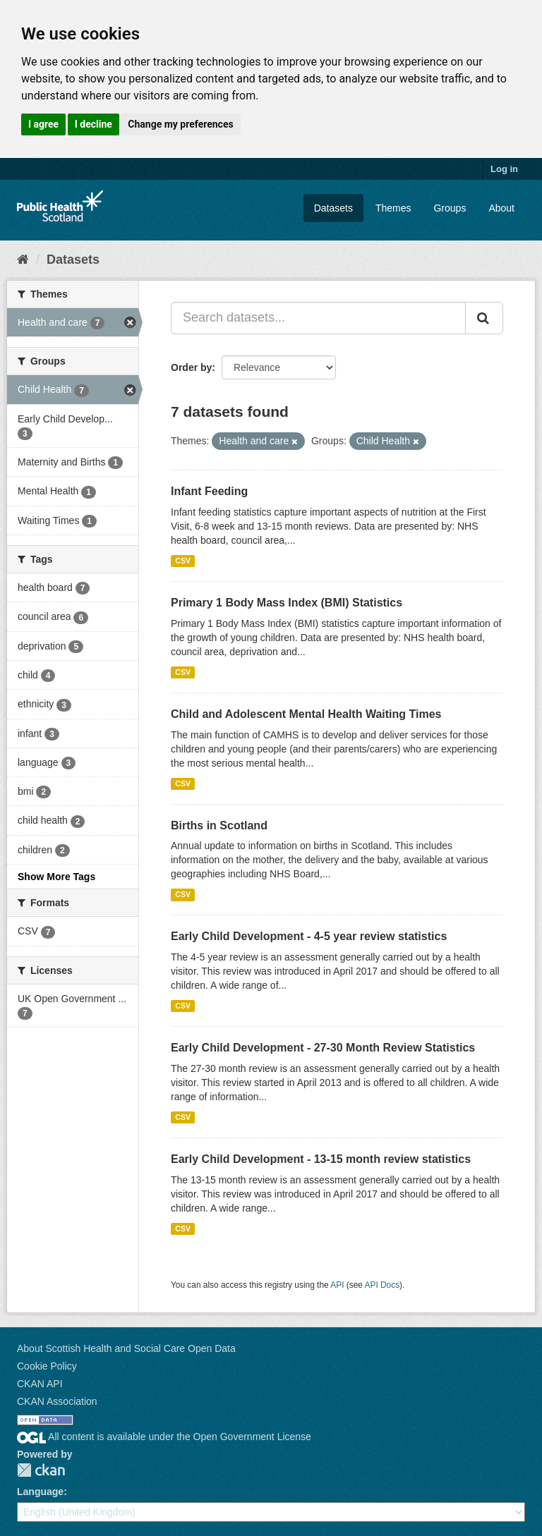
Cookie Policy (47, 1366)
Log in (504, 169)
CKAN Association (57, 1401)
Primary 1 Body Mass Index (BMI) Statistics (286, 603)
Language (40, 1491)
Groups (449, 208)
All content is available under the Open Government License (164, 1436)
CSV (183, 560)
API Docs (382, 1285)
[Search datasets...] (318, 318)
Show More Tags (56, 876)
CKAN (41, 1470)
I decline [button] (93, 124)
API (337, 1285)
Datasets (333, 208)
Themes (393, 208)
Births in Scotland (219, 825)
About (501, 208)
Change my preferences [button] (180, 124)
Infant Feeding (209, 491)
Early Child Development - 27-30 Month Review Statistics (323, 1048)
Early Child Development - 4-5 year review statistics (309, 936)
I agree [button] (43, 124)
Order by (191, 367)
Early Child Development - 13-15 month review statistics (321, 1159)
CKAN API (40, 1383)
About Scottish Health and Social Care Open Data (126, 1348)
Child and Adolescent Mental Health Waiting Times (306, 714)
